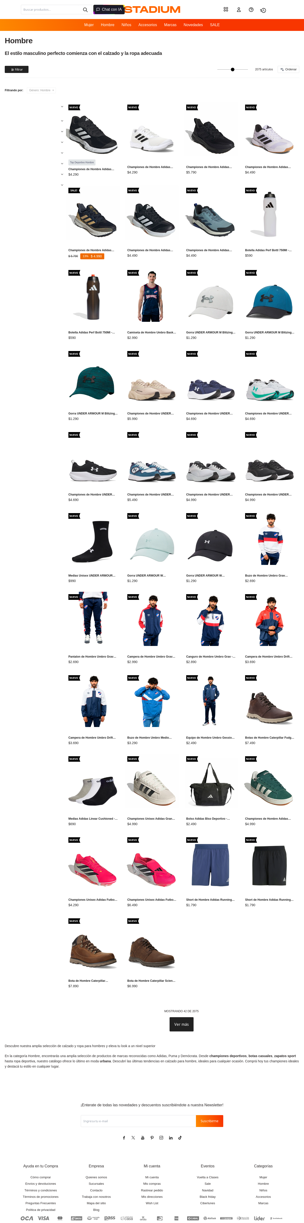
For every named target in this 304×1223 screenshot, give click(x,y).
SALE (215, 25)
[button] (85, 9)
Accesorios (147, 25)
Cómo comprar (40, 1151)
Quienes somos (96, 1151)
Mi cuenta (152, 1151)
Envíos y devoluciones (40, 1157)
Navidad (208, 1164)
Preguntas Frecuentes (40, 1177)
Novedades (193, 25)
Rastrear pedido (152, 1164)
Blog (96, 1183)
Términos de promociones (40, 1170)
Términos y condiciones (40, 1164)
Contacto (96, 1164)
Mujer (89, 25)
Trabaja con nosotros (96, 1170)
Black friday (208, 1170)
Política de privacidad (40, 1183)
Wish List (152, 1177)
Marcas (170, 25)
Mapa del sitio (96, 1177)
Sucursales (96, 1157)
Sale (207, 1157)
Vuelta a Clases (207, 1151)
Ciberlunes (207, 1177)
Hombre (107, 25)
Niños (126, 25)
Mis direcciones (152, 1170)
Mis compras (152, 1157)
